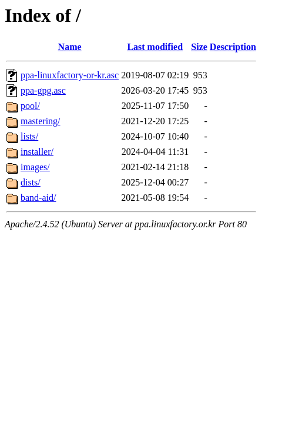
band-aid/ (38, 198)
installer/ (37, 152)
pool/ (30, 106)
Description (233, 47)
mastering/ (41, 121)
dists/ (31, 182)
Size (199, 47)
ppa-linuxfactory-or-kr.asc (70, 75)
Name (70, 47)
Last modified (155, 47)
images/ (35, 167)
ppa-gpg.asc (43, 90)
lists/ (29, 136)
